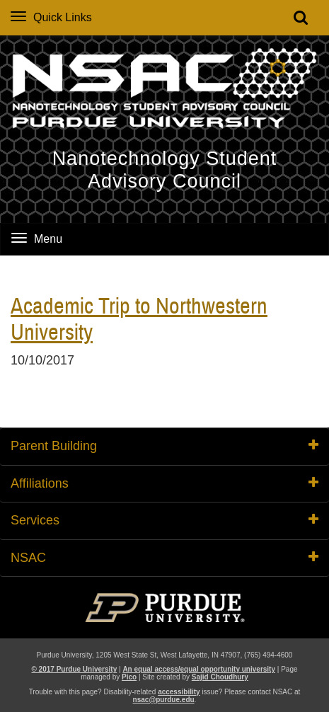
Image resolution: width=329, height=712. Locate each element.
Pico (129, 677)
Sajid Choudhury (220, 677)
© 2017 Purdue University (74, 669)
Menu (36, 239)
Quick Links (51, 17)
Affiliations (164, 483)
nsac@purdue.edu (164, 700)
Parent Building (164, 446)
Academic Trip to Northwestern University (139, 320)
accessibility (179, 692)
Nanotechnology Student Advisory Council (164, 170)
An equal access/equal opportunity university (198, 669)
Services (164, 520)
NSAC (164, 558)
